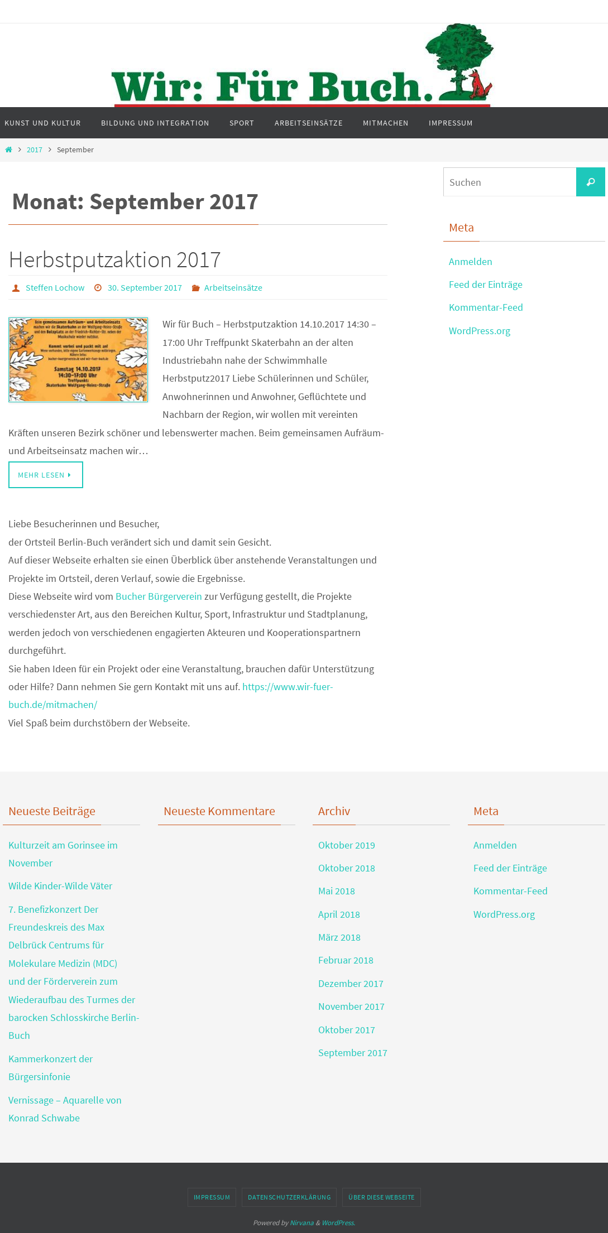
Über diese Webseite (381, 1197)
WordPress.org (479, 330)
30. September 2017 (145, 287)
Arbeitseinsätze (233, 287)
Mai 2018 (336, 890)
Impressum (212, 1197)
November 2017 (351, 1006)
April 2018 (339, 914)
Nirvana (302, 1222)
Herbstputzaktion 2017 (114, 258)
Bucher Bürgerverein (159, 596)
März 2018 (339, 937)
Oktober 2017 (346, 1029)
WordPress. (338, 1222)
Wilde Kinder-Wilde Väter (60, 885)
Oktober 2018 (346, 867)
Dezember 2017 (351, 983)
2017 (34, 150)
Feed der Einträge (486, 284)
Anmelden (470, 261)
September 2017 (352, 1052)
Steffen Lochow (55, 287)
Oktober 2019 (346, 845)
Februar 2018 (346, 959)
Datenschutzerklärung (289, 1197)
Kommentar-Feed (486, 307)
